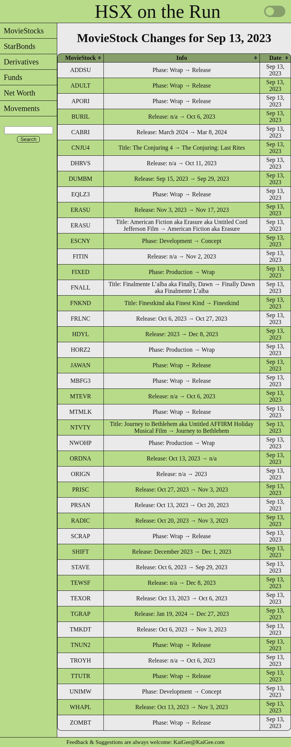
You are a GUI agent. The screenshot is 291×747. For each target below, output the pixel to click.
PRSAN (81, 505)
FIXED (80, 272)
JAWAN (80, 365)
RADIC (80, 520)
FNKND (80, 303)
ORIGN (80, 474)
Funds (11, 77)
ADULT (80, 85)
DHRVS (80, 163)
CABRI (80, 132)
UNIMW (81, 691)
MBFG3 (80, 380)
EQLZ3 (80, 194)
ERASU (80, 210)
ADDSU (80, 70)
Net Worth (17, 93)
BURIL (80, 116)
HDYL (80, 334)
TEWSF (80, 582)
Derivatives (19, 62)
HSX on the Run (158, 11)
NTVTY (80, 427)
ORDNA (80, 458)
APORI (80, 101)
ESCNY (80, 241)
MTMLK (80, 412)
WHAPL (80, 707)
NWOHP (80, 443)
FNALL (81, 287)
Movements (19, 108)
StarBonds (17, 46)
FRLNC (81, 318)
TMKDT (80, 629)
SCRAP (80, 536)
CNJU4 (80, 147)
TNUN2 (80, 645)
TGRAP (80, 614)
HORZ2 (81, 349)
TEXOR (80, 598)
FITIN (80, 256)
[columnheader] (80, 57)
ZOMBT (80, 722)
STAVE (80, 567)
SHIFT (80, 551)
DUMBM (80, 178)
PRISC (80, 489)
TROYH (80, 660)
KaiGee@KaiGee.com (199, 742)
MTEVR (80, 396)
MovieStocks (22, 31)
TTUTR (81, 676)
